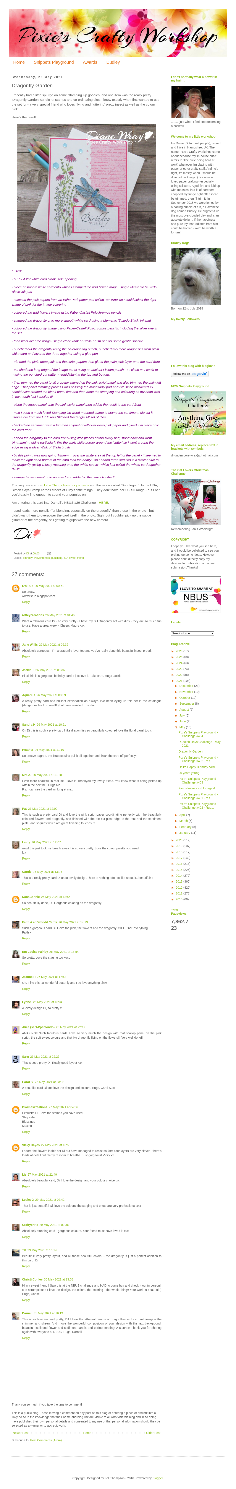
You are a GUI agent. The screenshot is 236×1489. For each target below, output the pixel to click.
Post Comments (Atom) (46, 1440)
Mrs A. (26, 775)
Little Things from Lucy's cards (66, 485)
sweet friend (76, 557)
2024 (179, 663)
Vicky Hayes (31, 1145)
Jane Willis (30, 644)
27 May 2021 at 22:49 (42, 1174)
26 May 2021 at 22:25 (44, 1056)
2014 (179, 875)
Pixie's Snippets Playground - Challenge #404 (198, 734)
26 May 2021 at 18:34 (47, 1002)
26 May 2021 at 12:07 (46, 842)
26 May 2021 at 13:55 (55, 897)
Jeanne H (29, 977)
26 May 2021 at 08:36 (50, 670)
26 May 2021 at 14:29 (73, 922)
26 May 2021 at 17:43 (51, 977)
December (186, 685)
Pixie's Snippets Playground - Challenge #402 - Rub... (198, 805)
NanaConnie (31, 897)
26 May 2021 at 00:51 (49, 586)
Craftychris (30, 1225)
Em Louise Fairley (35, 951)
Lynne (27, 1002)
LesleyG (28, 1199)
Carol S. (28, 1082)
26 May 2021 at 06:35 (53, 644)
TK (24, 1250)
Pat (24, 808)
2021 (179, 681)
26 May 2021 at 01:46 (59, 615)
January (185, 832)
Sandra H (28, 724)
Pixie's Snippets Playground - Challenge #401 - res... (198, 796)
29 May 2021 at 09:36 (54, 1225)
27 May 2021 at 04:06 (63, 1107)
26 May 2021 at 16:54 (64, 951)
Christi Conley (32, 1279)
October (185, 697)
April (182, 815)
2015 (179, 870)
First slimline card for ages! (197, 788)
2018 (179, 852)
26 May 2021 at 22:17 (70, 1027)
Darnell (27, 1313)
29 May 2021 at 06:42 (49, 1199)
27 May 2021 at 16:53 (55, 1145)
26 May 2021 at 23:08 (49, 1082)
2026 (179, 651)
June (183, 721)
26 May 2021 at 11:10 (49, 749)
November (186, 692)
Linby (26, 842)
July (182, 715)
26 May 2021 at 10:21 (51, 724)
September (187, 703)
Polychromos (42, 557)
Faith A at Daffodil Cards (39, 922)
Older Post (153, 1433)
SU (66, 557)
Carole (27, 871)
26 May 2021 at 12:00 (42, 808)
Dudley (113, 62)
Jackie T (28, 670)
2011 (179, 893)
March (184, 821)
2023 (179, 669)
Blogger (157, 1478)
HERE (103, 502)
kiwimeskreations (34, 1107)
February (185, 827)
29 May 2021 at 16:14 (42, 1250)
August (184, 709)
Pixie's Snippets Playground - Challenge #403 (198, 780)
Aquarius (28, 695)
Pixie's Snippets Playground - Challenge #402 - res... (198, 759)
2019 (179, 846)
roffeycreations (33, 615)
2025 (179, 657)
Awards (90, 62)
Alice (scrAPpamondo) (38, 1027)
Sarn (25, 1056)
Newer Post (20, 1433)
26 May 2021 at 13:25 (47, 871)
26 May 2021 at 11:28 (47, 775)
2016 (179, 863)
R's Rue (27, 586)
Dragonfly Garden (191, 751)
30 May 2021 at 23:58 (58, 1279)
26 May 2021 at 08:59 (51, 695)
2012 (179, 887)
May (182, 727)
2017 (179, 858)
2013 (179, 881)
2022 (179, 674)
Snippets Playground (54, 62)
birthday (27, 557)
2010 (179, 899)
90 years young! (189, 773)
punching (56, 557)
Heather (27, 749)
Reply (26, 602)
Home (19, 62)
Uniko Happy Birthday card (197, 767)
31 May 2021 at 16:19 (48, 1313)
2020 (179, 840)
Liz (24, 1174)
